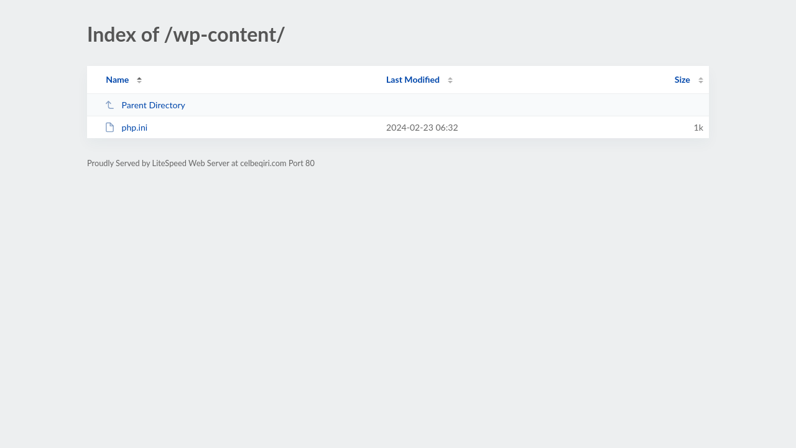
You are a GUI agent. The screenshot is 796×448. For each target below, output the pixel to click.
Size (682, 79)
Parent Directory (144, 105)
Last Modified (413, 79)
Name (117, 79)
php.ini (125, 127)
